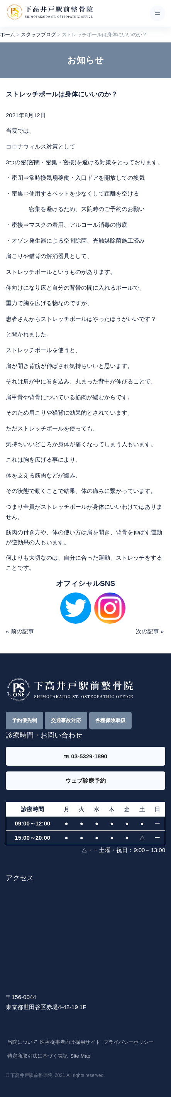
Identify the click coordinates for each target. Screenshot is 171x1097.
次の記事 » (150, 631)
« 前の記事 (20, 631)
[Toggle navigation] (157, 13)
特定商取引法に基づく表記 (37, 1056)
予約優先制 (24, 720)
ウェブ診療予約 (85, 780)
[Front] (49, 13)
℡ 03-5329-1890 (85, 756)
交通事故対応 (66, 720)
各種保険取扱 (110, 720)
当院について (22, 1042)
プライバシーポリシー (128, 1042)
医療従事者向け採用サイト (70, 1042)
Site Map (80, 1056)
